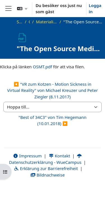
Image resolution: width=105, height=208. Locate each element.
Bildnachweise (47, 175)
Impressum (27, 156)
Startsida (20, 21)
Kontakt (59, 156)
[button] (22, 8)
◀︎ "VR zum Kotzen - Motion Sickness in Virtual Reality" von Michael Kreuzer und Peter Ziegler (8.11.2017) (52, 90)
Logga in (95, 9)
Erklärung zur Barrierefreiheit (46, 168)
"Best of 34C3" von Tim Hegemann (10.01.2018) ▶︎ (52, 120)
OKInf (29, 21)
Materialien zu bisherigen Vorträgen (46, 21)
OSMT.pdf (42, 66)
